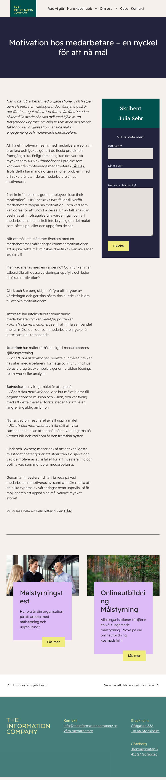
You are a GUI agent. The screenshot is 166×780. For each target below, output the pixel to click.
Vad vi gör (56, 8)
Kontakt (137, 8)
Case (124, 8)
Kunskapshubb (82, 8)
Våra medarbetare (78, 732)
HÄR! (68, 511)
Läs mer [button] (53, 642)
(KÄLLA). (77, 166)
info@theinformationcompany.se (90, 727)
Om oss (109, 8)
